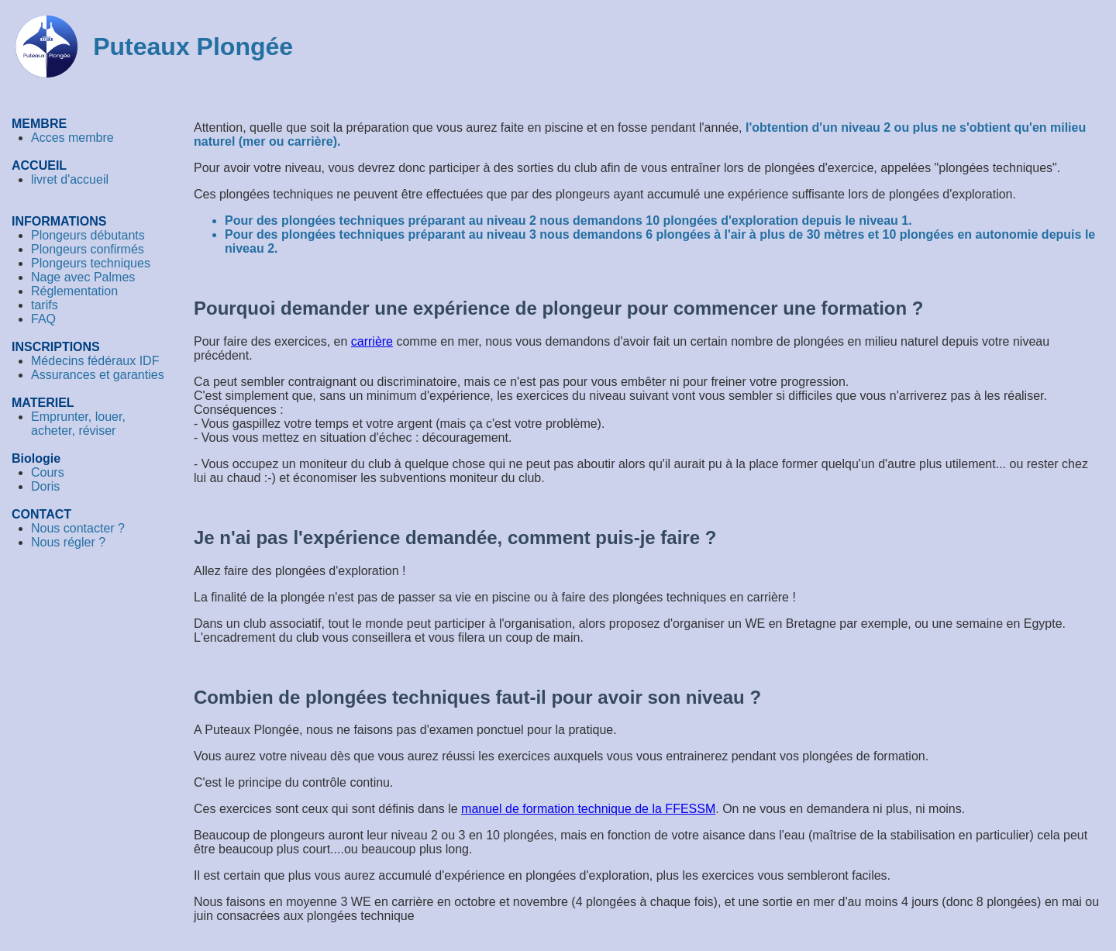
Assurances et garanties (97, 374)
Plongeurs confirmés (87, 249)
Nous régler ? (68, 542)
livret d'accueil (69, 179)
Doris (45, 486)
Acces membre (72, 137)
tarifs (44, 305)
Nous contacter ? (78, 528)
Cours (47, 472)
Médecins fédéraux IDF (95, 360)
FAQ (43, 319)
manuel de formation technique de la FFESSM (588, 808)
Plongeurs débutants (88, 235)
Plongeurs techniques (90, 263)
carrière (372, 341)
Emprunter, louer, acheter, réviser (78, 423)
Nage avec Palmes (83, 277)
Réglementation (74, 291)
